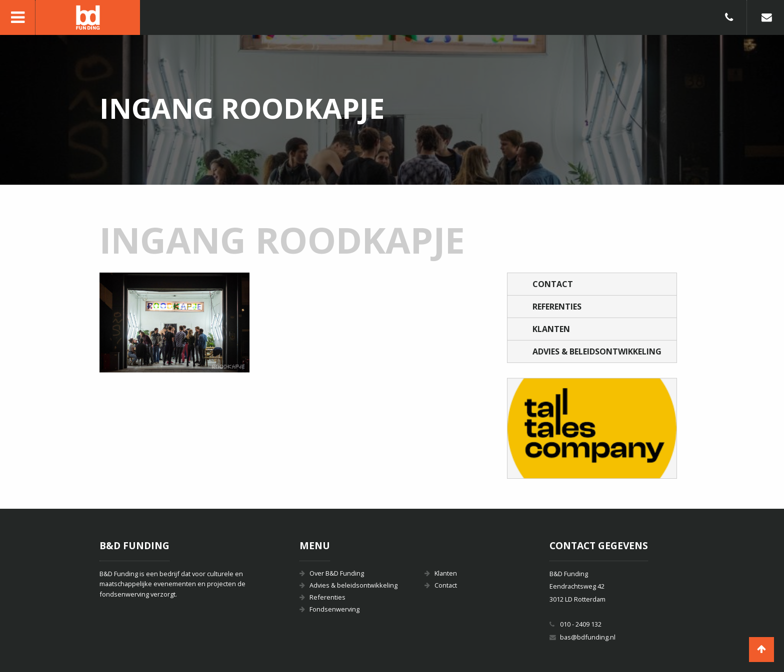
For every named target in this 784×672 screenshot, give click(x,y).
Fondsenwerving (335, 609)
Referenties (557, 306)
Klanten (551, 329)
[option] (592, 428)
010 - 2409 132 (581, 624)
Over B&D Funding (337, 573)
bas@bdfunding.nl (588, 637)
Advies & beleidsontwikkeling (597, 351)
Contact (552, 284)
